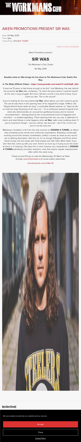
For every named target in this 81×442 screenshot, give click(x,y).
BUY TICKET (23, 41)
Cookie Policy (40, 438)
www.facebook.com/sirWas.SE (40, 163)
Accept (40, 424)
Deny (40, 432)
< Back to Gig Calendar (67, 47)
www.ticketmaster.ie (32, 159)
